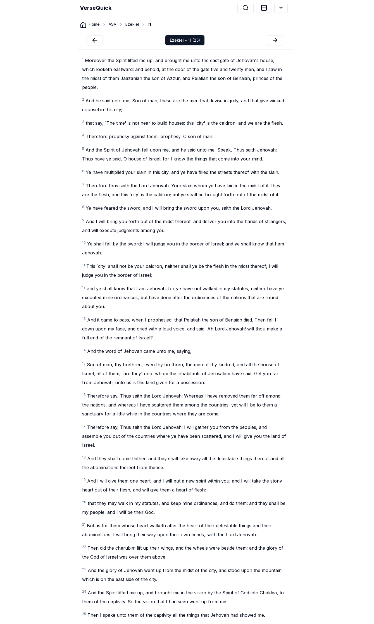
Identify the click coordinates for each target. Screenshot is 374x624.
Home (94, 24)
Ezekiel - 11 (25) (185, 40)
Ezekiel (132, 24)
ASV (112, 24)
